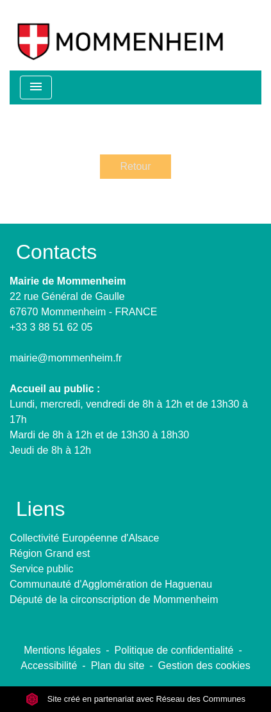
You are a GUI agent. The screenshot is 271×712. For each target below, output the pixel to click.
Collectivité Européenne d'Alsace (84, 538)
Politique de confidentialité (174, 650)
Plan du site (118, 665)
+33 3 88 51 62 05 (51, 327)
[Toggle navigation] (36, 87)
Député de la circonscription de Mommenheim (114, 599)
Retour (135, 166)
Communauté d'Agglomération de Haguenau (111, 584)
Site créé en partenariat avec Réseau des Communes (135, 699)
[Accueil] (120, 35)
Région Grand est (50, 553)
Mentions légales (62, 650)
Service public (42, 568)
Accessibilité (49, 665)
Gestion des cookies (204, 665)
